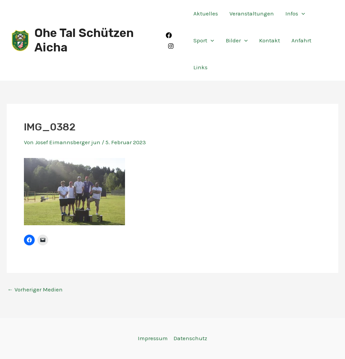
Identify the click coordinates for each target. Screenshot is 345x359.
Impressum (153, 338)
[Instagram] (171, 46)
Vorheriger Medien (35, 289)
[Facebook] (169, 35)
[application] (301, 13)
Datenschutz (190, 338)
